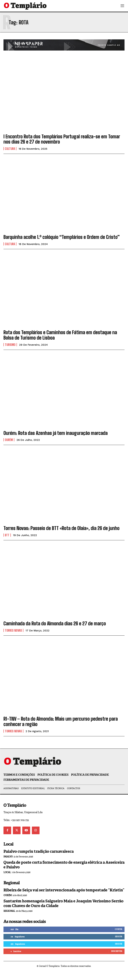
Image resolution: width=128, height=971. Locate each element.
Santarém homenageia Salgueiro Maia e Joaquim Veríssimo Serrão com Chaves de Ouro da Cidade (63, 903)
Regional (9, 910)
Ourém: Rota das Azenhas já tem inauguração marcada (55, 433)
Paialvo (8, 856)
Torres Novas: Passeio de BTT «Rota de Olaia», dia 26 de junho (61, 528)
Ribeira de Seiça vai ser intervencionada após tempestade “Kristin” (63, 890)
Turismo (10, 344)
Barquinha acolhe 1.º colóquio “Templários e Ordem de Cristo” (61, 237)
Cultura (10, 148)
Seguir (118, 936)
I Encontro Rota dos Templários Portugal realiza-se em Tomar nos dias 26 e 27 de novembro (61, 139)
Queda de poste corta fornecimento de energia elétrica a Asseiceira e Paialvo (64, 864)
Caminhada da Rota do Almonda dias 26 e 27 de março (54, 623)
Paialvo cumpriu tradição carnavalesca (38, 851)
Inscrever (116, 951)
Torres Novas (13, 630)
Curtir (118, 929)
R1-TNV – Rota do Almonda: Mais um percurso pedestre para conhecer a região (60, 721)
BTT (7, 535)
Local (7, 872)
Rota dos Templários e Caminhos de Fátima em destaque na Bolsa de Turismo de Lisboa (60, 335)
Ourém (9, 439)
